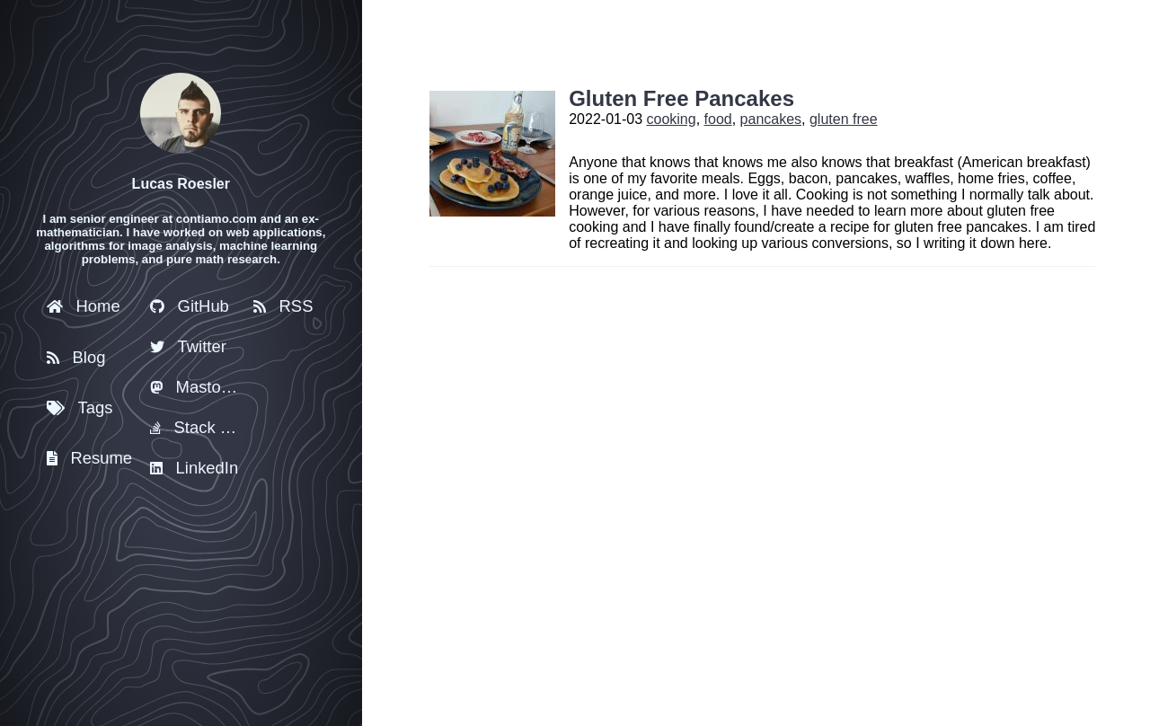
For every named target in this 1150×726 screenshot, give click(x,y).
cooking (671, 119)
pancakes (771, 119)
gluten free (843, 119)
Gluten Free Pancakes (681, 98)
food (718, 119)
